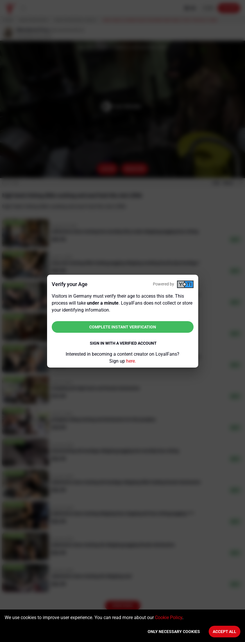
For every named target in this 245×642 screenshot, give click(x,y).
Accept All (224, 631)
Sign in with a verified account (123, 343)
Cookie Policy (168, 617)
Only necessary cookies (174, 631)
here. (131, 361)
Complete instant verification (122, 327)
